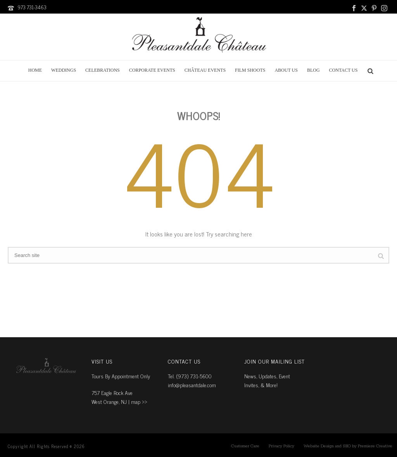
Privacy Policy (281, 446)
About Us (285, 70)
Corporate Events (152, 70)
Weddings (63, 70)
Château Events (205, 70)
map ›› (139, 401)
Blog (313, 70)
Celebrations (102, 70)
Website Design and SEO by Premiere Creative (348, 446)
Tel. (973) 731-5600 (190, 375)
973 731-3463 (32, 7)
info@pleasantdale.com (192, 384)
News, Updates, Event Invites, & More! (267, 380)
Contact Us (343, 70)
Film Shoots (250, 70)
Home (35, 70)
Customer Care (245, 446)
